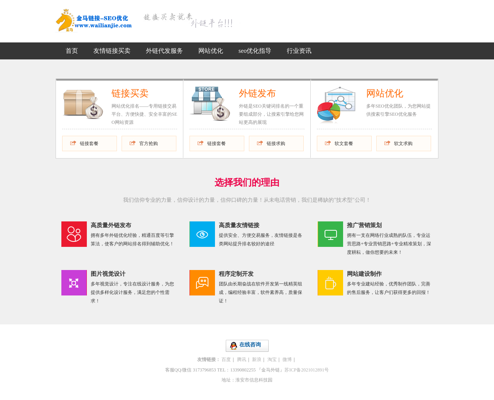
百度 (226, 359)
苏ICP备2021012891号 (306, 370)
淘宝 (272, 359)
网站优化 (210, 50)
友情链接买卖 (111, 50)
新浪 (256, 359)
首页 (72, 50)
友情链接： (208, 359)
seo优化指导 (255, 50)
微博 (287, 359)
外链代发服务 (164, 50)
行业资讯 (299, 50)
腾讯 (241, 359)
